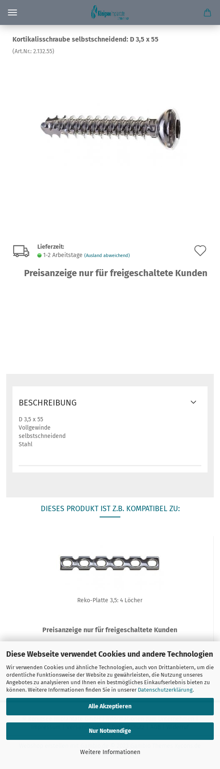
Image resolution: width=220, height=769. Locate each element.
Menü (12, 12)
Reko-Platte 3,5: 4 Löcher (109, 600)
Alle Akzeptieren (110, 706)
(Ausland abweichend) (107, 255)
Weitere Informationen (110, 752)
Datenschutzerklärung (165, 690)
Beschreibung (48, 403)
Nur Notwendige (110, 730)
